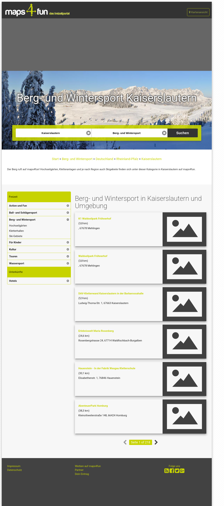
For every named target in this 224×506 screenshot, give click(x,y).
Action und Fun (18, 205)
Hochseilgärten (18, 225)
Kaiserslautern (151, 159)
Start (55, 159)
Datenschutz (14, 470)
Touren (13, 256)
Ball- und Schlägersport (23, 212)
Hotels (13, 280)
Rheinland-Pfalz (127, 159)
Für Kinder (15, 242)
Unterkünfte (16, 272)
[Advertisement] (107, 44)
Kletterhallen (16, 230)
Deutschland (104, 159)
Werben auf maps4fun (88, 466)
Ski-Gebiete (15, 236)
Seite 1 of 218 (140, 442)
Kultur (12, 249)
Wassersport (16, 263)
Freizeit (13, 196)
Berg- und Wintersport (77, 159)
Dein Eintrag (82, 474)
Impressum (13, 466)
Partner (79, 470)
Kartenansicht (198, 12)
